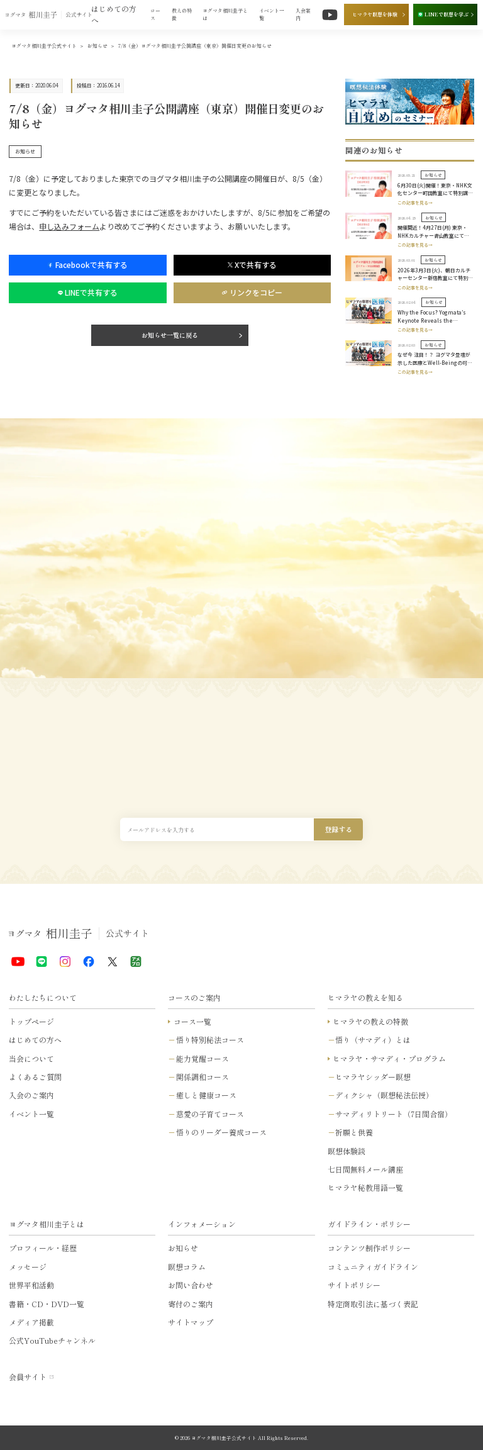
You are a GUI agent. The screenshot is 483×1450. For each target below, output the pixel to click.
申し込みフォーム (69, 226)
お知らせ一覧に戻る (170, 335)
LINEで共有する (88, 292)
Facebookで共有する (87, 264)
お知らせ (25, 151)
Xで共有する (252, 264)
